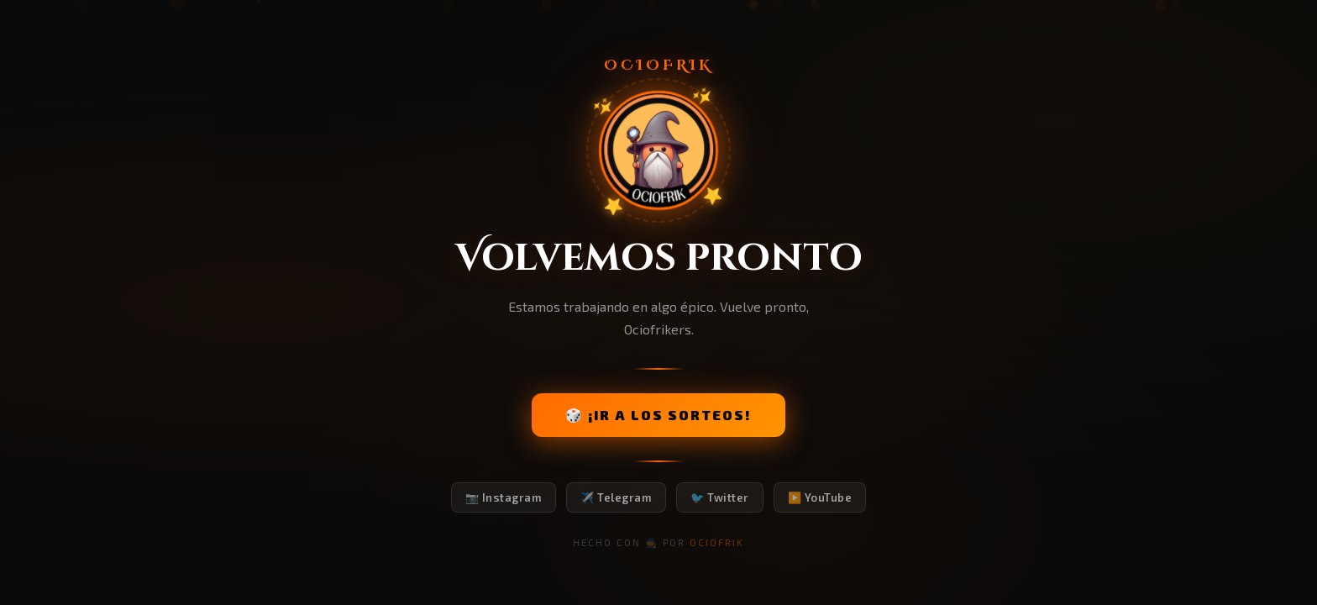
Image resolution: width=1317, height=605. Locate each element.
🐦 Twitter (719, 497)
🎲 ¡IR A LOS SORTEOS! (658, 415)
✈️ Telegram (616, 497)
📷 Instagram (504, 497)
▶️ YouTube (820, 497)
